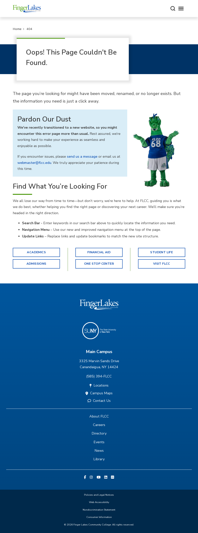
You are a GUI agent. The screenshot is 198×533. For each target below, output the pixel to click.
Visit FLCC (161, 264)
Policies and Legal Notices (99, 495)
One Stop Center (99, 264)
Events (99, 442)
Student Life (161, 252)
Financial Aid (99, 252)
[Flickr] (112, 477)
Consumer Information (99, 517)
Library (99, 459)
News (99, 450)
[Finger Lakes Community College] (27, 8)
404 (29, 29)
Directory (99, 433)
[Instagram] (91, 477)
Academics (36, 252)
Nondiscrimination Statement (99, 510)
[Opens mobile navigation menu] (181, 8)
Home (17, 29)
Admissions (36, 264)
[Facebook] (85, 477)
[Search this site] (173, 8)
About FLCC (99, 416)
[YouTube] (99, 477)
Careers (99, 425)
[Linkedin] (105, 477)
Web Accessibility (99, 502)
